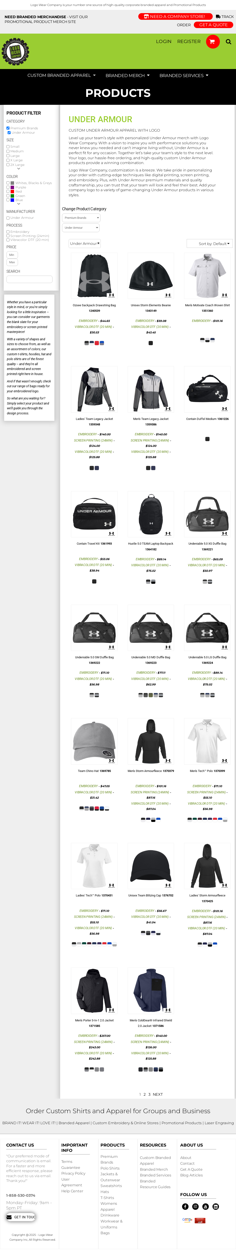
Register (189, 41)
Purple (20, 187)
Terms (66, 1161)
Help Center (72, 1191)
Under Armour (23, 132)
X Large (16, 160)
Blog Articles (191, 1175)
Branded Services (155, 1175)
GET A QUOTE (213, 24)
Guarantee (70, 1167)
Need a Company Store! (175, 16)
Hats (104, 1192)
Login (164, 41)
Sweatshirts (111, 1186)
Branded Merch (154, 1169)
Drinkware (109, 1215)
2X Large (17, 165)
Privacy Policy (73, 1173)
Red (18, 192)
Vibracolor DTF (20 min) (29, 240)
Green (20, 196)
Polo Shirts (110, 1168)
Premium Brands (24, 128)
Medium (17, 151)
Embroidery (19, 232)
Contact (187, 1163)
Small (15, 146)
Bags (104, 1233)
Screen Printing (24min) (29, 236)
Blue (19, 200)
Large (15, 156)
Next (158, 1094)
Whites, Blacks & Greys (33, 183)
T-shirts (107, 1198)
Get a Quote (191, 1169)
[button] (213, 42)
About (186, 1158)
